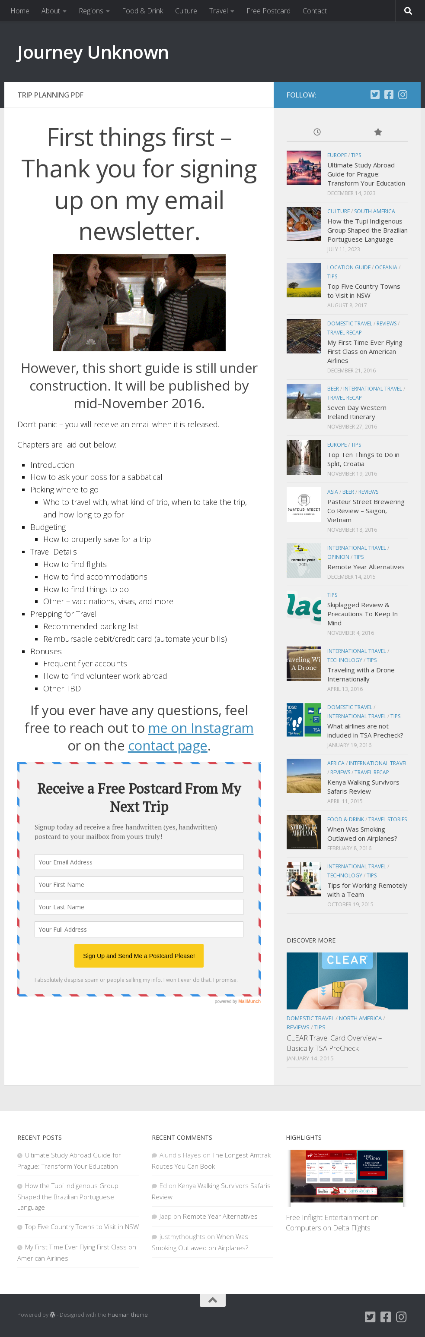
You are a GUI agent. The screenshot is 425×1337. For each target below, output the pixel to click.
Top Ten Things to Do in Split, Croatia (363, 459)
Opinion (338, 557)
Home (19, 11)
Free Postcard (268, 11)
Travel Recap (344, 332)
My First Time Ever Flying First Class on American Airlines (365, 351)
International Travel (372, 388)
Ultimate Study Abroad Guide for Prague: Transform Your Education (366, 174)
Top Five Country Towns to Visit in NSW (363, 291)
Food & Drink (142, 11)
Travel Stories (387, 819)
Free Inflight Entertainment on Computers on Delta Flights (332, 1222)
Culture (186, 11)
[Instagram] (402, 94)
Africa (336, 763)
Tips (356, 155)
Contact (315, 11)
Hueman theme (128, 1314)
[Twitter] (375, 94)
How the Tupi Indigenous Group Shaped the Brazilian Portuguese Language (367, 230)
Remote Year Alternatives (366, 566)
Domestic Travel (349, 323)
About (51, 11)
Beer (333, 388)
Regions (91, 11)
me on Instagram (201, 727)
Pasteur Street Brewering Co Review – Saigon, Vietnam (366, 510)
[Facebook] (388, 94)
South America (374, 211)
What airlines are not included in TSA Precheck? (365, 730)
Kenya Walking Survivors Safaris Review (363, 786)
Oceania (386, 267)
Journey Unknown (93, 51)
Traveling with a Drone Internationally (361, 674)
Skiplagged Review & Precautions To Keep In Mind (362, 613)
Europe (337, 155)
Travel (218, 11)
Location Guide (349, 267)
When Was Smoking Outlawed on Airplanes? (362, 833)
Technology (344, 660)
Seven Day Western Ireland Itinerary (357, 412)
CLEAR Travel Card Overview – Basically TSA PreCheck (334, 1043)
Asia (332, 491)
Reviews (386, 323)
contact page (168, 745)
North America (360, 1018)
